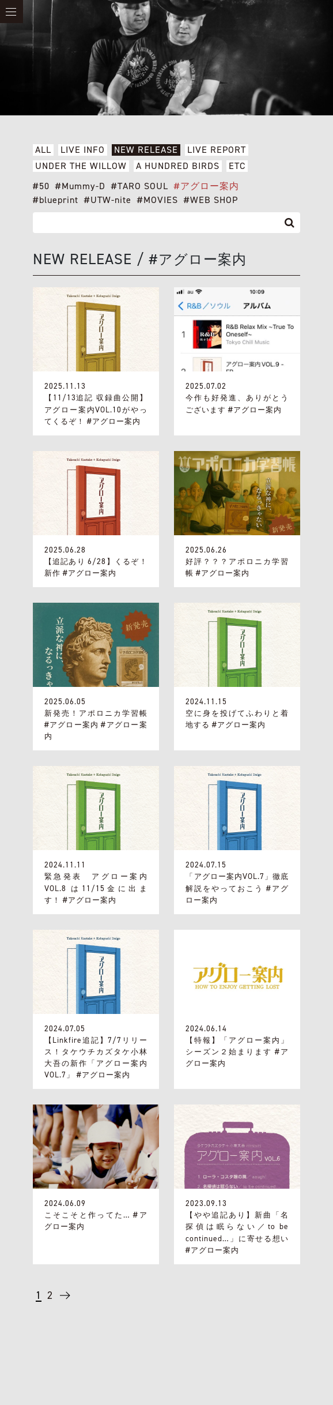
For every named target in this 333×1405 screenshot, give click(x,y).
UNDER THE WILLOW (81, 166)
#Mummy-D (80, 186)
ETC (237, 166)
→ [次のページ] (64, 1300)
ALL (43, 150)
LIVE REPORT (216, 150)
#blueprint (55, 200)
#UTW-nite (107, 200)
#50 (41, 186)
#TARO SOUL (139, 186)
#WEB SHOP (211, 200)
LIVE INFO (82, 150)
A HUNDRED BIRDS (178, 166)
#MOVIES (157, 200)
